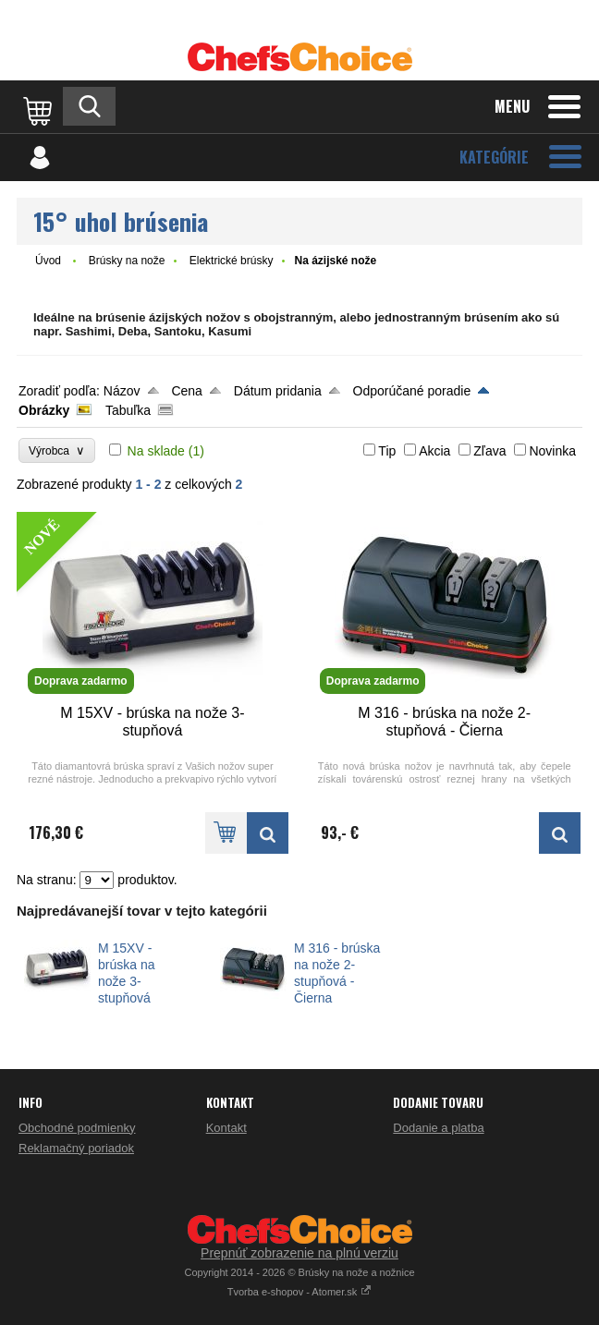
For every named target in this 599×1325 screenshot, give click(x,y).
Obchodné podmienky (76, 1128)
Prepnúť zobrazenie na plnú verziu (299, 1253)
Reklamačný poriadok (76, 1148)
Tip (387, 451)
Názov (122, 390)
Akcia (434, 451)
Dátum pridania (278, 390)
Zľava (489, 451)
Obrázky (43, 410)
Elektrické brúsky (231, 260)
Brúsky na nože (127, 260)
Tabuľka (128, 410)
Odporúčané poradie (412, 390)
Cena (186, 390)
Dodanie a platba (438, 1128)
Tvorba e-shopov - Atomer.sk (300, 1291)
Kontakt (226, 1128)
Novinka (552, 451)
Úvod (48, 260)
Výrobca (57, 450)
